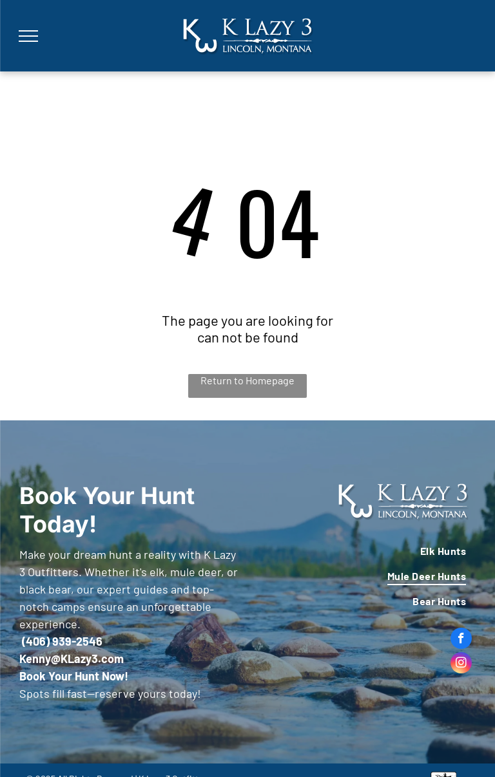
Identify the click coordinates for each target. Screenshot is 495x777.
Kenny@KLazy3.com (71, 658)
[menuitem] (365, 550)
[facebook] (461, 640)
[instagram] (461, 664)
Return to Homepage (247, 380)
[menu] (28, 36)
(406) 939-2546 (62, 641)
